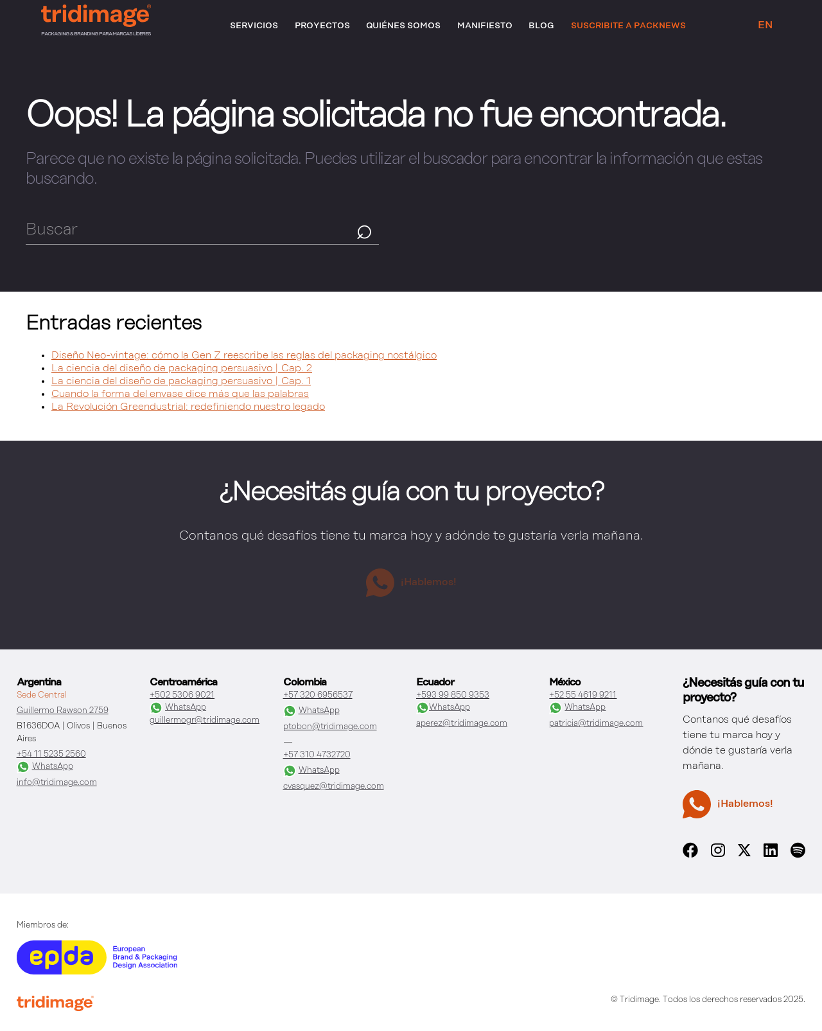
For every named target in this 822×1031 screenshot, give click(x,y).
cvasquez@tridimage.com (333, 786)
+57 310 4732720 (317, 755)
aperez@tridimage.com (461, 723)
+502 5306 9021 (182, 695)
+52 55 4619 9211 (582, 695)
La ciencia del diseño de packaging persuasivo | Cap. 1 (181, 381)
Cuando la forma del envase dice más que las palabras (180, 394)
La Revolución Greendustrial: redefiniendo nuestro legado (188, 407)
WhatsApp (45, 767)
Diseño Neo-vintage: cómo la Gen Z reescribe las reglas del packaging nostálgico (244, 356)
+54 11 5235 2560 (51, 754)
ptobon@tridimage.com (330, 727)
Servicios (254, 26)
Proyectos (322, 26)
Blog (541, 26)
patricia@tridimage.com (596, 723)
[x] (744, 854)
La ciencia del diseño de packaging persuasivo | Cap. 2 (181, 369)
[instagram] (717, 856)
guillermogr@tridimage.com (204, 720)
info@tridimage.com (57, 783)
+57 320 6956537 (318, 695)
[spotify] (798, 856)
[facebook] (690, 856)
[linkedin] (770, 856)
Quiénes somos (403, 26)
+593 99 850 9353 (452, 695)
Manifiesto (484, 26)
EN (765, 26)
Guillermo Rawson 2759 (63, 711)
